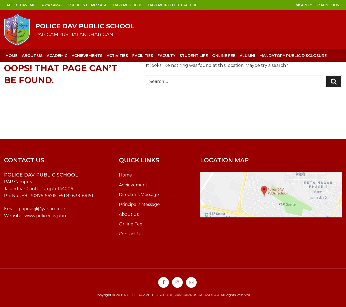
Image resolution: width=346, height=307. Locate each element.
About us (32, 55)
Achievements (134, 184)
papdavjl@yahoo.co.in (42, 208)
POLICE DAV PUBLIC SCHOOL (84, 26)
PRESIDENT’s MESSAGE (87, 5)
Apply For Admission (317, 5)
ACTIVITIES (117, 55)
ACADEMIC (57, 55)
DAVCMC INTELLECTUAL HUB (172, 5)
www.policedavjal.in (45, 215)
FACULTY (166, 55)
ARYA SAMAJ (51, 5)
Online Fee (130, 224)
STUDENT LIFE (194, 55)
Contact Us (130, 233)
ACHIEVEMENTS (87, 55)
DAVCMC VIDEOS (127, 5)
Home (12, 55)
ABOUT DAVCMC (21, 5)
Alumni (247, 55)
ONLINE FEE (223, 55)
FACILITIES (142, 55)
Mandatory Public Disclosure (293, 55)
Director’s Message (139, 194)
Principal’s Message (139, 204)
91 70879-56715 (40, 195)
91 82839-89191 (77, 195)
